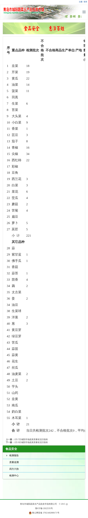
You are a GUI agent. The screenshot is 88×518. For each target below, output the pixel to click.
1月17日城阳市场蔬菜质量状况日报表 (31, 439)
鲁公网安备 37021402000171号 (45, 513)
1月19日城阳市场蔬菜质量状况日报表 (31, 442)
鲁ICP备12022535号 (44, 508)
